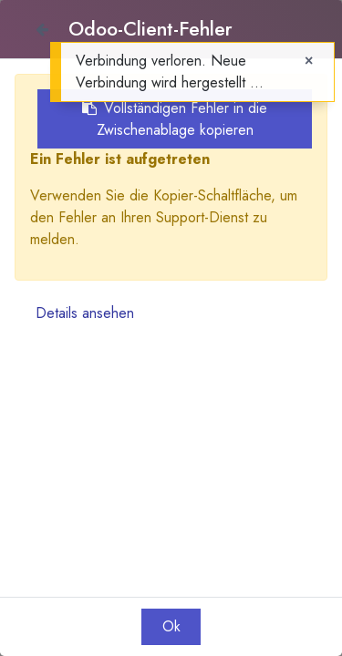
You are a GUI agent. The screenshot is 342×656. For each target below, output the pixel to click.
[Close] (41, 29)
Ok (171, 626)
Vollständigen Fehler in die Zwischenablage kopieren (174, 118)
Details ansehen (85, 312)
